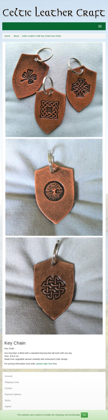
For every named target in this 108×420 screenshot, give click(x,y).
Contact (8, 388)
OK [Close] (84, 415)
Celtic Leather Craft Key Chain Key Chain (41, 36)
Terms (7, 400)
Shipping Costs (12, 382)
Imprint (8, 406)
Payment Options (13, 394)
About (16, 36)
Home (7, 36)
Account (8, 376)
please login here (44, 363)
